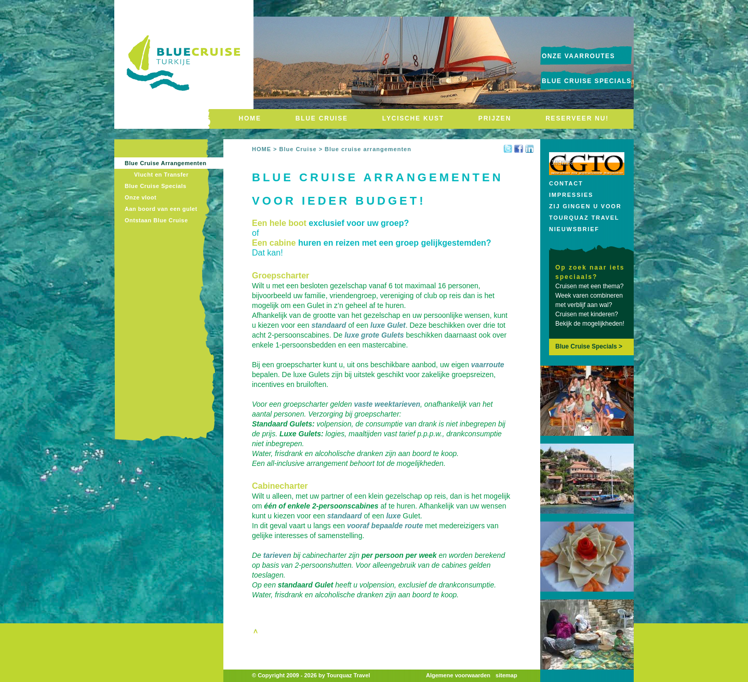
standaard (328, 325)
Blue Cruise (297, 149)
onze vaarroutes (578, 56)
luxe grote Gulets (374, 335)
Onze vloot (140, 197)
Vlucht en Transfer (161, 174)
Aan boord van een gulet (161, 209)
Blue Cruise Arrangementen (166, 163)
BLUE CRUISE (322, 118)
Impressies (571, 195)
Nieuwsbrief (574, 229)
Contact (566, 183)
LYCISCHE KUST (413, 118)
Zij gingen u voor (585, 206)
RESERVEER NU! (577, 118)
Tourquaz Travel (584, 218)
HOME (250, 118)
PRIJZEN (494, 118)
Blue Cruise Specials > (588, 346)
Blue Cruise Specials (587, 81)
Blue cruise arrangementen (368, 149)
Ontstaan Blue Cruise (156, 220)
